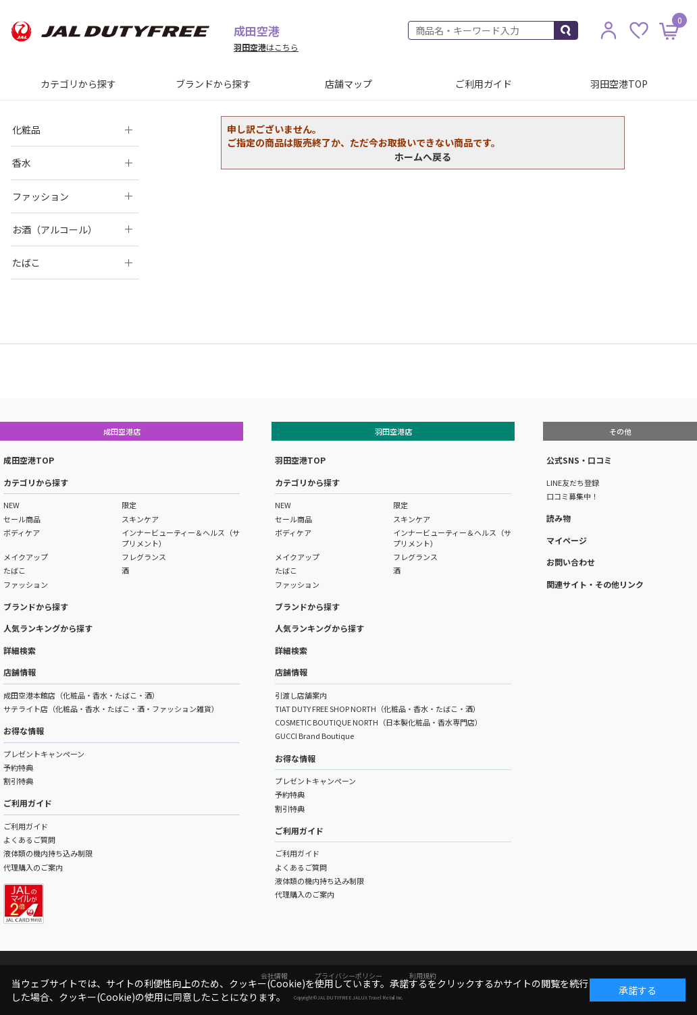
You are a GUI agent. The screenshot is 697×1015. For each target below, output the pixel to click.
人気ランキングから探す (48, 628)
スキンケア (140, 519)
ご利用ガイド (483, 83)
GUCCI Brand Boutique (314, 735)
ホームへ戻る (422, 156)
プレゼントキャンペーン (43, 753)
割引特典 (18, 780)
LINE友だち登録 (572, 482)
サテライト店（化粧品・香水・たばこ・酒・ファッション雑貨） (111, 708)
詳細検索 (19, 650)
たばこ (14, 570)
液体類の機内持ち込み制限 (48, 853)
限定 (129, 504)
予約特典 (18, 767)
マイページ (566, 540)
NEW (11, 504)
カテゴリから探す (78, 83)
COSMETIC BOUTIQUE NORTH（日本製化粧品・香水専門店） (378, 722)
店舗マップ (348, 83)
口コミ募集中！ (572, 496)
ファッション (25, 584)
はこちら (266, 47)
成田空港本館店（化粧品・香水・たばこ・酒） (81, 695)
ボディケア (21, 532)
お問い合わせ (570, 562)
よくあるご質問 (29, 839)
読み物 (558, 518)
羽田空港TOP (619, 83)
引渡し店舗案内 (301, 695)
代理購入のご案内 (33, 867)
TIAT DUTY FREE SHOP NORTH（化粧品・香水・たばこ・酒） (377, 708)
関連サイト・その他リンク (595, 584)
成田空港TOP (28, 460)
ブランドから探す (213, 83)
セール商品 (22, 519)
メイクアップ (25, 556)
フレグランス (144, 556)
